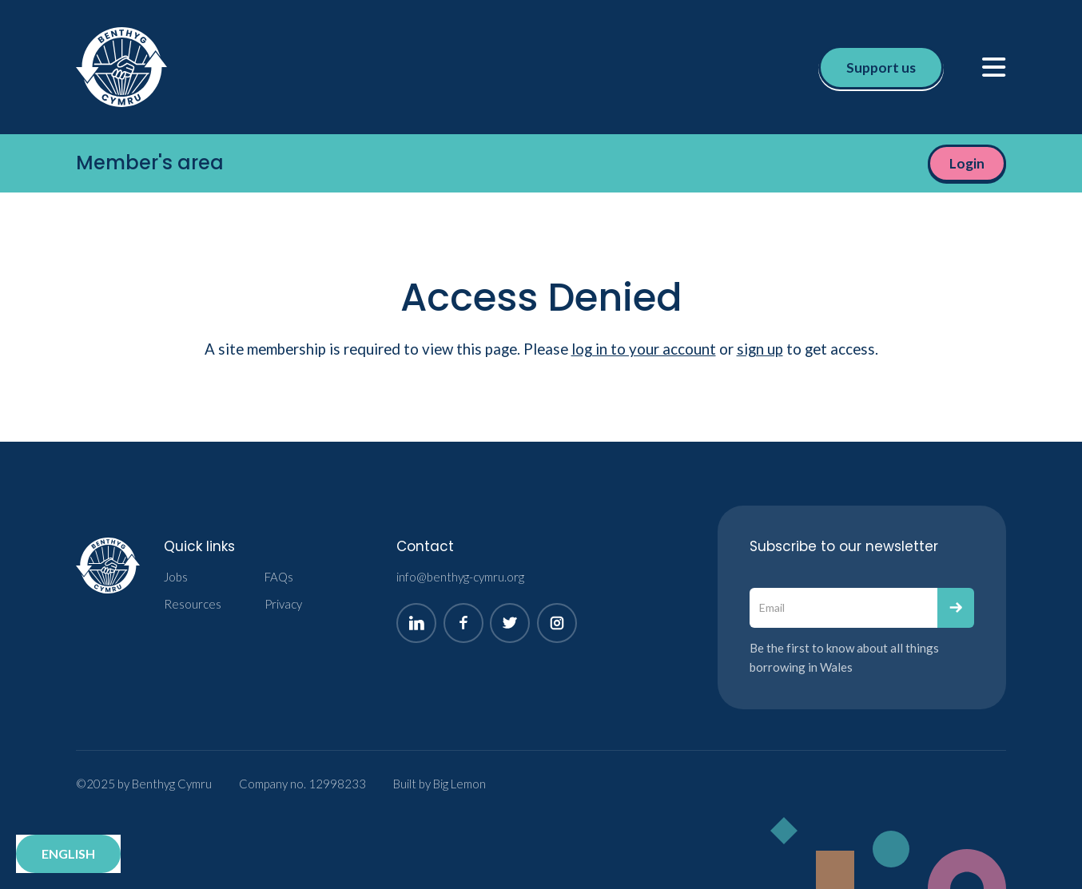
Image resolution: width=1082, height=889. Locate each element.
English (68, 853)
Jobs (176, 577)
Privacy (283, 604)
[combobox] (68, 854)
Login (967, 163)
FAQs (279, 577)
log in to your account (643, 349)
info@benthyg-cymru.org (460, 577)
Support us (881, 67)
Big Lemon (459, 783)
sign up (760, 349)
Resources (192, 604)
